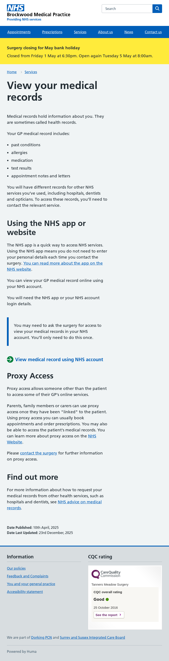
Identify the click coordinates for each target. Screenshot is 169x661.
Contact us (153, 32)
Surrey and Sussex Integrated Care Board (92, 637)
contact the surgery (38, 453)
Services (80, 32)
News (128, 32)
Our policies (16, 568)
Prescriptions (52, 32)
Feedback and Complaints (27, 576)
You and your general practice (31, 584)
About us (105, 32)
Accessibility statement (25, 591)
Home (12, 72)
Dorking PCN (41, 637)
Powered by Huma (22, 651)
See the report (106, 615)
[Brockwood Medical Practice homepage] (38, 13)
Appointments (19, 32)
